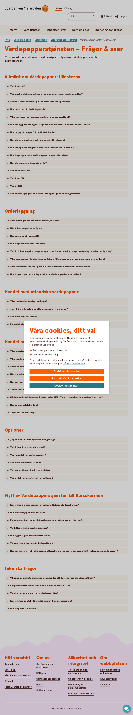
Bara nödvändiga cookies (67, 378)
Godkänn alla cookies (66, 371)
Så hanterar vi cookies (74, 363)
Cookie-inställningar (66, 386)
